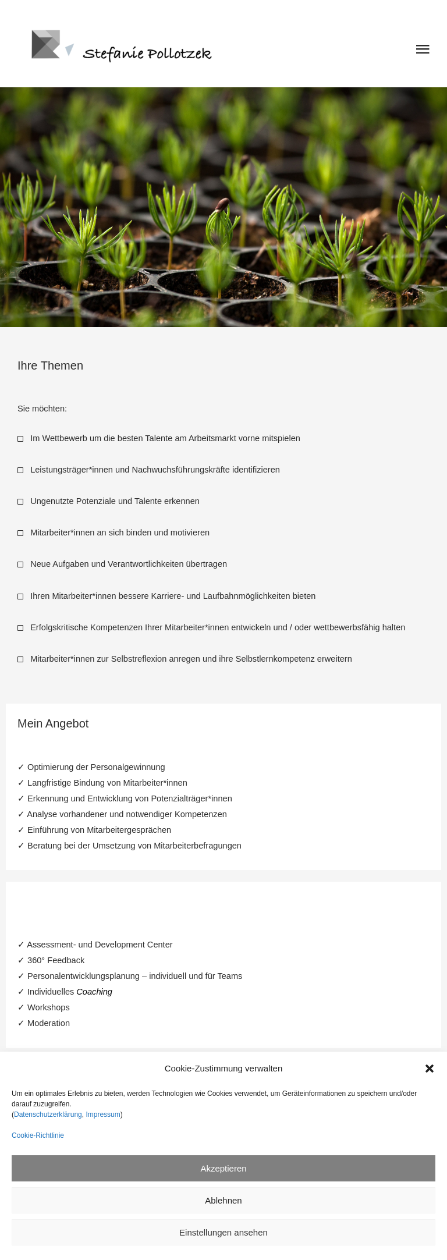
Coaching (94, 991)
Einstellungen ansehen (223, 1232)
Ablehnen (223, 1200)
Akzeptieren (223, 1168)
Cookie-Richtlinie (38, 1135)
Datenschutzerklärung (48, 1114)
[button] (429, 1068)
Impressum (102, 1114)
